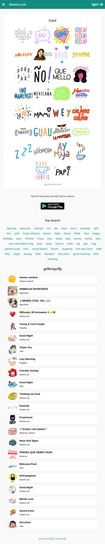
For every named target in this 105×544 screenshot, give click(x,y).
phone (47, 233)
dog (68, 238)
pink (17, 233)
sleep (59, 238)
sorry (73, 228)
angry (16, 253)
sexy (39, 243)
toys (86, 233)
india (70, 243)
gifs (96, 228)
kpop (49, 243)
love (25, 248)
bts (56, 228)
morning (52, 258)
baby (57, 233)
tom (8, 233)
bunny (88, 238)
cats (49, 238)
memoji (38, 228)
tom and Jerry (84, 248)
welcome (25, 228)
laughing (67, 248)
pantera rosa (12, 248)
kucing (28, 253)
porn (19, 238)
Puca (40, 238)
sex (48, 228)
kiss (98, 238)
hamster (49, 253)
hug (94, 243)
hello (38, 253)
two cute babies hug (21, 243)
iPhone (30, 238)
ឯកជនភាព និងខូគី (46, 539)
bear (64, 228)
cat (78, 243)
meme (77, 238)
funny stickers (32, 233)
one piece (64, 253)
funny (67, 233)
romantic (85, 228)
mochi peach (39, 248)
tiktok (77, 233)
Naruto (59, 243)
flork (96, 253)
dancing (11, 228)
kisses (55, 248)
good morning (81, 253)
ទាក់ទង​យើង (61, 539)
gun (86, 243)
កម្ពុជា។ (97, 4)
